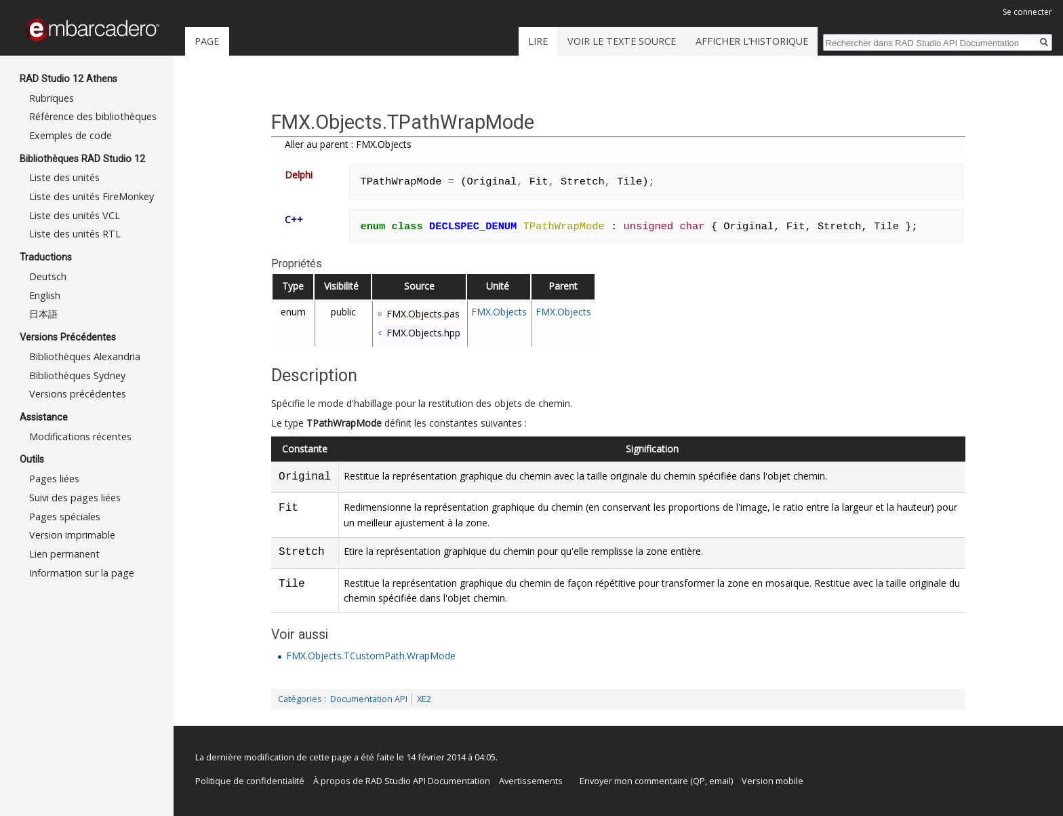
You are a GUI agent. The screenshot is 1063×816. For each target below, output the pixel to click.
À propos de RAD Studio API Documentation (401, 781)
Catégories (300, 699)
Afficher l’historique (752, 41)
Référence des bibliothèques (93, 116)
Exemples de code (70, 135)
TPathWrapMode (344, 422)
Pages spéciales (64, 516)
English (44, 295)
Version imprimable (72, 534)
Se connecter (1027, 12)
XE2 (424, 699)
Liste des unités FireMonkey (91, 196)
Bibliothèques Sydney (77, 375)
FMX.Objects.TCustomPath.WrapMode (371, 655)
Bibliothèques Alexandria (84, 356)
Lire (538, 41)
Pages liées (54, 478)
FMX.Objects (499, 311)
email (720, 781)
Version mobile (772, 781)
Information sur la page (81, 572)
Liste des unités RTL (75, 233)
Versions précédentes (77, 393)
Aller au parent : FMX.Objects (348, 144)
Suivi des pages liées (75, 497)
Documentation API (368, 699)
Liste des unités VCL (74, 215)
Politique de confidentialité (249, 781)
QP (699, 781)
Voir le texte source (621, 41)
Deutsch (47, 276)
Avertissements (531, 781)
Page (207, 41)
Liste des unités (64, 177)
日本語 (43, 313)
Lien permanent (64, 553)
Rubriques (51, 98)
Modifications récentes (80, 436)
